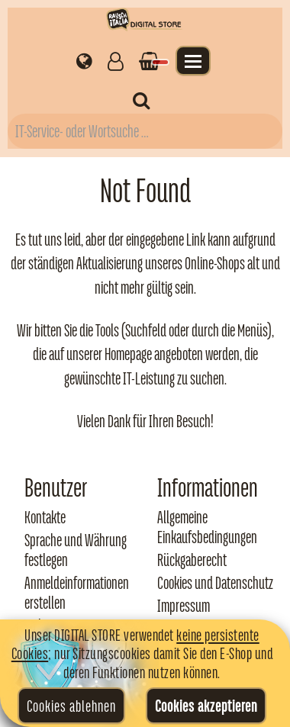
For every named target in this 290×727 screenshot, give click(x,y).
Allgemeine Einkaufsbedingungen (207, 527)
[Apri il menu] (193, 61)
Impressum (183, 606)
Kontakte (45, 517)
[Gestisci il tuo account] (116, 60)
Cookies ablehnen (71, 705)
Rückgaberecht (192, 560)
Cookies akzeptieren (206, 705)
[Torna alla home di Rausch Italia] (145, 22)
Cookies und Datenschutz (215, 583)
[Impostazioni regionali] (84, 60)
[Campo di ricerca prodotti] (145, 131)
